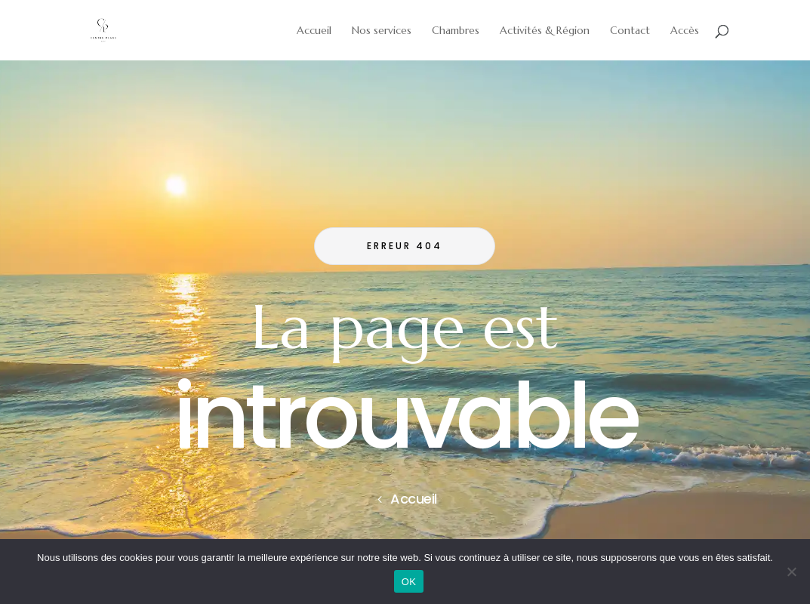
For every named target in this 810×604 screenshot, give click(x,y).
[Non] (791, 571)
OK (409, 581)
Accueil (413, 498)
